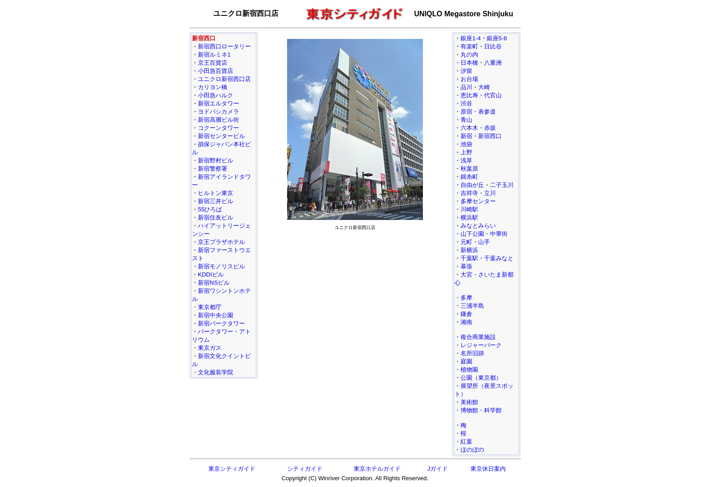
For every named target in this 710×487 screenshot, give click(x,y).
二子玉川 (501, 184)
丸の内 (469, 54)
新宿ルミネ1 (214, 54)
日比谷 (493, 46)
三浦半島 (472, 305)
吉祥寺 (469, 193)
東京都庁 (209, 307)
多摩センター (478, 201)
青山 (466, 119)
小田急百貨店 (215, 70)
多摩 (466, 297)
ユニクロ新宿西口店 (224, 79)
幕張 (466, 266)
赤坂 (490, 127)
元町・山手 (475, 242)
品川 (466, 87)
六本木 (469, 127)
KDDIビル (211, 274)
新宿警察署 (212, 168)
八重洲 (493, 62)
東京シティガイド (231, 468)
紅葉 (466, 441)
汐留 (466, 70)
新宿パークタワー (221, 323)
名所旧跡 (472, 353)
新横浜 (469, 250)
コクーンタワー (218, 127)
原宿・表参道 (478, 111)
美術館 (469, 402)
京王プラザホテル (221, 242)
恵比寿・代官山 (481, 95)
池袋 (466, 144)
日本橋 (469, 62)
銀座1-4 (471, 38)
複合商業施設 (478, 337)
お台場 (469, 79)
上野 (466, 152)
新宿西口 (490, 136)
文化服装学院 (215, 372)
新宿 (466, 136)
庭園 (466, 361)
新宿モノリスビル (221, 266)
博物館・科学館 (481, 410)
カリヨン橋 (212, 87)
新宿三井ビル (215, 201)
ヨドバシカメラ (218, 111)
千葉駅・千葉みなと (487, 258)
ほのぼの (472, 449)
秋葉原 (469, 168)
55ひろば (210, 209)
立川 (490, 193)
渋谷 (466, 103)
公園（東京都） (481, 377)
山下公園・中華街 (484, 233)
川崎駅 (469, 209)
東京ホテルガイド (377, 468)
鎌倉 (466, 313)
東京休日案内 (488, 468)
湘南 (466, 322)
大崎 (484, 87)
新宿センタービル (221, 136)
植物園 (469, 369)
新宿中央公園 (215, 315)
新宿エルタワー (218, 103)
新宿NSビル (214, 282)
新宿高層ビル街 (218, 119)
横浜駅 (469, 217)
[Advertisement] (355, 296)
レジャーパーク (481, 345)
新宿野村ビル (215, 160)
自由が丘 (472, 184)
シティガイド (304, 468)
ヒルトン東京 (215, 193)
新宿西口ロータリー (224, 46)
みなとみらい (478, 225)
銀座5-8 (497, 38)
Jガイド (437, 468)
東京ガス (209, 347)
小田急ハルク (215, 95)
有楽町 (469, 46)
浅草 (466, 160)
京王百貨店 (212, 62)
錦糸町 (469, 176)
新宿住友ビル (215, 217)
